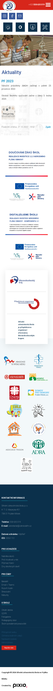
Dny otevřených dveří (11, 566)
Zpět (48, 127)
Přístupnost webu (9, 632)
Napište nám (8, 648)
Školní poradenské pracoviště (14, 624)
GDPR (4, 613)
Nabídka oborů (8, 556)
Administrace (7, 642)
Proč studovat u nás (10, 559)
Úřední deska (7, 610)
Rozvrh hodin (7, 588)
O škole (27, 50)
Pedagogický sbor (9, 620)
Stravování (6, 592)
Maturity (5, 595)
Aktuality (43, 50)
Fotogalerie (6, 617)
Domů (12, 50)
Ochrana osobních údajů (12, 635)
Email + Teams (8, 585)
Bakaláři (5, 581)
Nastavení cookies (9, 639)
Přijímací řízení (8, 563)
